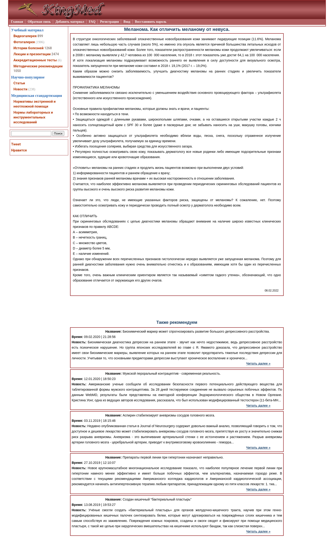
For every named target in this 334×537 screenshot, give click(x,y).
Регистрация (109, 21)
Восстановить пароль (151, 21)
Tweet (16, 144)
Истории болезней (28, 48)
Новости (20, 89)
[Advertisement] (177, 307)
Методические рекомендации (38, 66)
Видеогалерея (25, 36)
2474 (55, 54)
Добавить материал (69, 21)
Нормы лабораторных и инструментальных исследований (33, 117)
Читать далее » (258, 363)
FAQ (92, 21)
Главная (17, 21)
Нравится (19, 150)
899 (40, 36)
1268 (48, 48)
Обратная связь (39, 21)
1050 (17, 71)
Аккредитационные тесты (35, 60)
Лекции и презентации (32, 54)
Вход (126, 21)
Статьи (19, 83)
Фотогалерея (24, 42)
